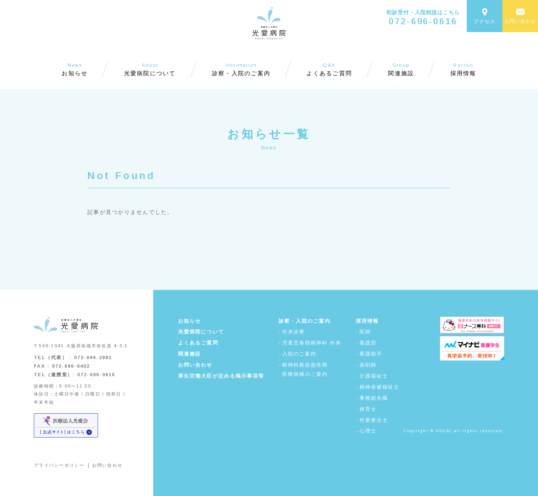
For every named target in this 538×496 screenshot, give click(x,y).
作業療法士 (373, 420)
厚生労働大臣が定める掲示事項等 (221, 376)
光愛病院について (201, 331)
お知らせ (189, 321)
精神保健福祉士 (379, 387)
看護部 (368, 343)
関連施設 (189, 354)
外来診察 (293, 331)
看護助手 (370, 354)
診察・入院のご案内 (305, 321)
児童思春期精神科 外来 (312, 343)
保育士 (368, 409)
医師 (365, 331)
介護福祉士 (373, 376)
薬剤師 (368, 365)
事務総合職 (373, 398)
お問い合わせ (107, 465)
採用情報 (367, 321)
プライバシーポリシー (59, 465)
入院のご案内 (299, 354)
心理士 (368, 431)
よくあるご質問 (198, 343)
